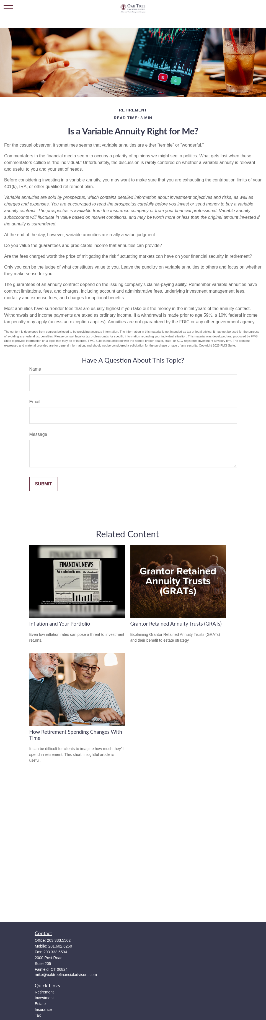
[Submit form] (43, 484)
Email (34, 401)
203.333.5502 (59, 940)
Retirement (44, 992)
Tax (38, 1015)
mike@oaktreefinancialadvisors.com (66, 974)
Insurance (43, 1009)
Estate (40, 1003)
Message (38, 434)
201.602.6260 (60, 946)
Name (35, 369)
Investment (44, 998)
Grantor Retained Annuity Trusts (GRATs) (176, 624)
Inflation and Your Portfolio (59, 624)
